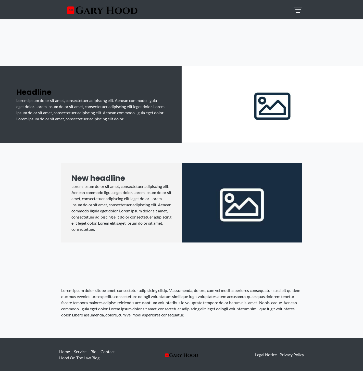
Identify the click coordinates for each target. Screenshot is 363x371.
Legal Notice (266, 354)
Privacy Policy (292, 354)
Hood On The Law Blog (79, 357)
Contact (108, 351)
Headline (34, 92)
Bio (93, 351)
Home (64, 351)
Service (80, 351)
